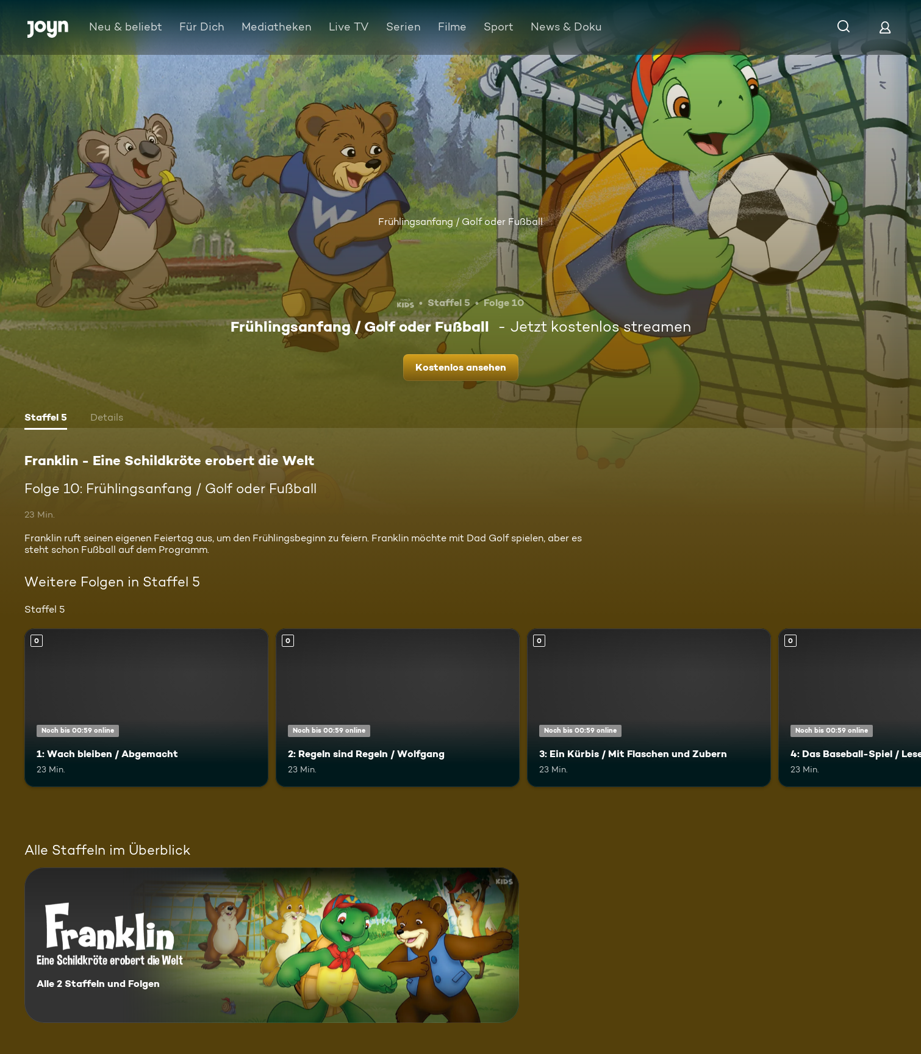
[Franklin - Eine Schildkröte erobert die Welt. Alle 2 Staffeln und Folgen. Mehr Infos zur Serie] (271, 945)
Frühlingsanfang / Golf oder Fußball (460, 221)
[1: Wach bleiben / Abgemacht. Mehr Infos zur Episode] (146, 707)
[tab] (46, 419)
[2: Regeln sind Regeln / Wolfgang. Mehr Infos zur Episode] (398, 707)
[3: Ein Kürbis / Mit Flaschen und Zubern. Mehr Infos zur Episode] (649, 707)
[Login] (885, 27)
